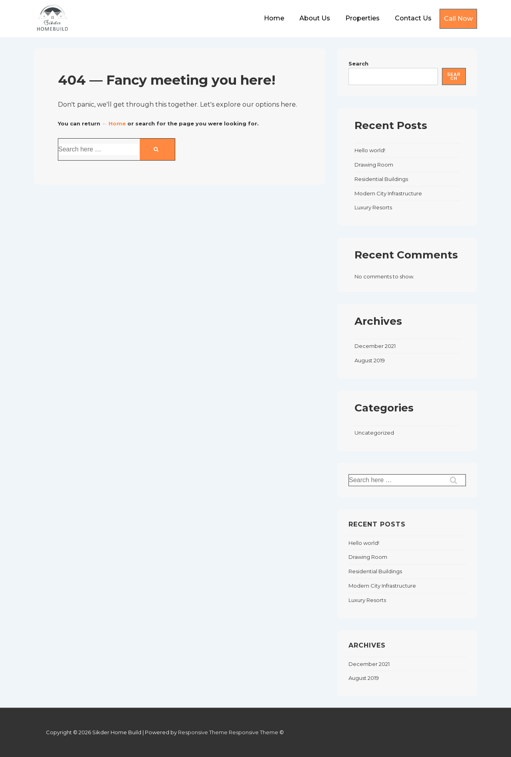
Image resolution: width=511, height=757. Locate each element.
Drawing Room (374, 164)
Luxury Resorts (373, 207)
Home (274, 18)
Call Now (458, 18)
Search (358, 63)
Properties (362, 18)
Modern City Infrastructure (388, 193)
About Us (314, 18)
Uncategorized (374, 432)
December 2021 (375, 346)
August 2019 (370, 360)
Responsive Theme (203, 732)
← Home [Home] (114, 123)
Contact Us (413, 18)
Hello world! (370, 150)
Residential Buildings (381, 179)
